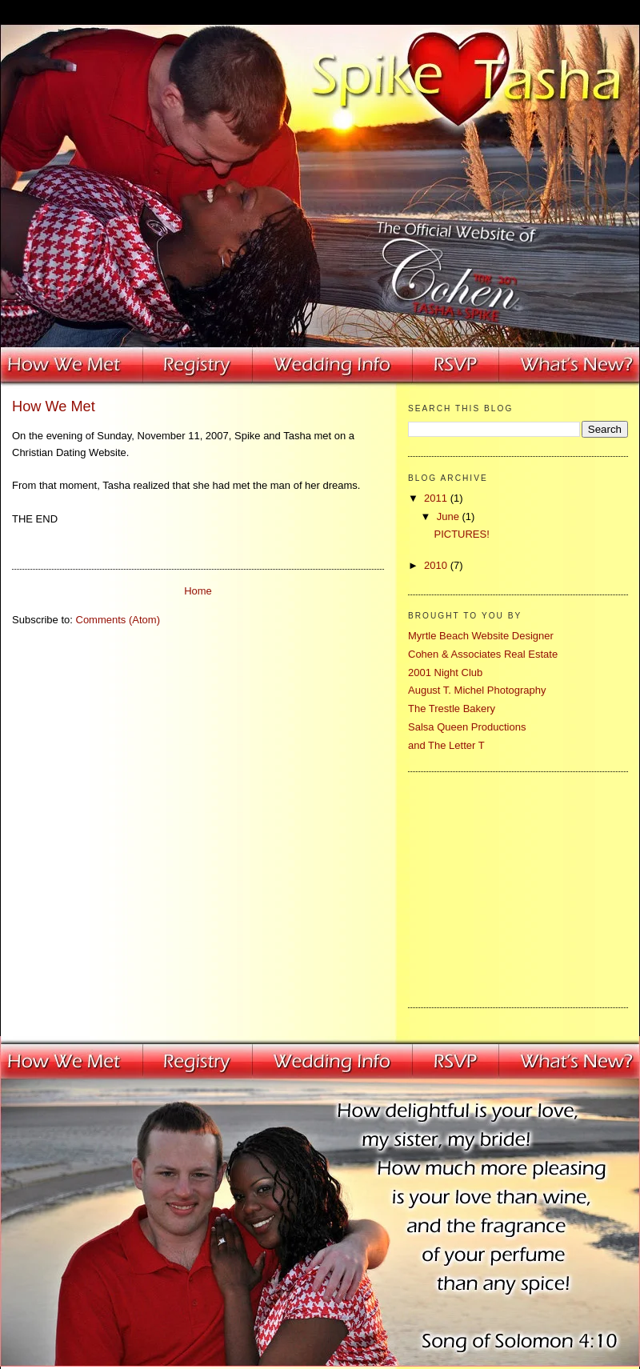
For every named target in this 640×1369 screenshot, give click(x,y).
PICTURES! (461, 534)
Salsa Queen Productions (467, 727)
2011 (437, 498)
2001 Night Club (445, 672)
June (449, 516)
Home (198, 591)
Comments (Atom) (118, 620)
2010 (437, 565)
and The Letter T (446, 745)
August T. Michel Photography (477, 690)
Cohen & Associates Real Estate (483, 654)
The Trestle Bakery (451, 709)
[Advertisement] (508, 887)
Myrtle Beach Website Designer (481, 636)
